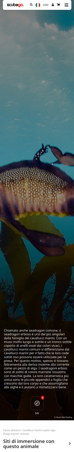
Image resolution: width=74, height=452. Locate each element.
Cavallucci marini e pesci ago (38, 430)
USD (46, 5)
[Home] (15, 5)
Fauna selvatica (12, 430)
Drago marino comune (16, 433)
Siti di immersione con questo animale (37, 444)
